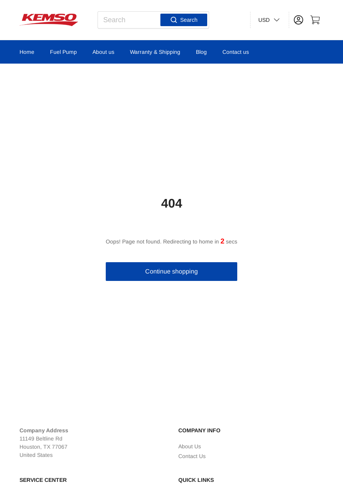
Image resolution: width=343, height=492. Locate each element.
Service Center (43, 480)
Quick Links (196, 480)
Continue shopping (171, 271)
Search (183, 19)
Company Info (199, 430)
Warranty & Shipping (155, 52)
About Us (189, 446)
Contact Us (192, 456)
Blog (201, 52)
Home (27, 52)
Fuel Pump (63, 52)
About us (103, 52)
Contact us (235, 52)
